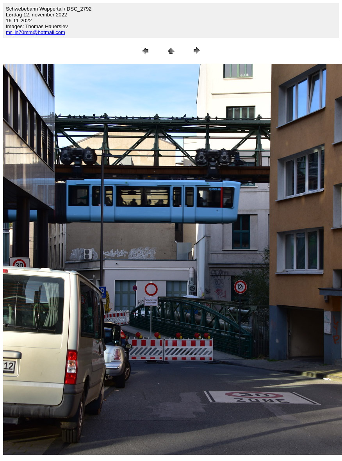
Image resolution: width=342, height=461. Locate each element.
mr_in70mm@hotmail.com (35, 32)
